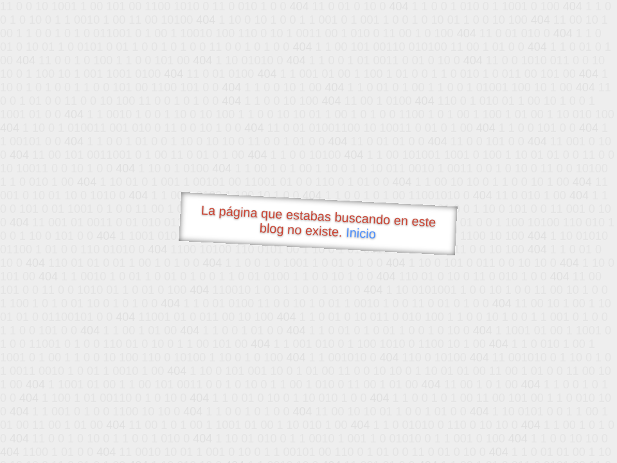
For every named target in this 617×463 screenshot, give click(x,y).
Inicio (361, 233)
